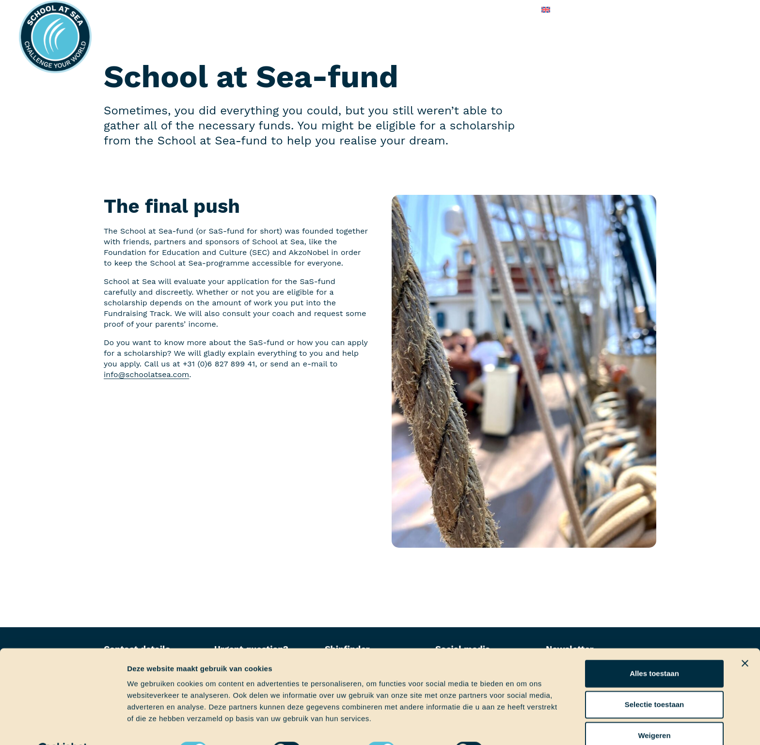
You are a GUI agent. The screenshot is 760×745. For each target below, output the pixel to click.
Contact (515, 9)
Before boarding (250, 9)
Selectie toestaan (654, 680)
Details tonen (524, 726)
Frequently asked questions (436, 9)
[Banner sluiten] (745, 639)
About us (355, 9)
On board (308, 9)
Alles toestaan (654, 649)
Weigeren (654, 711)
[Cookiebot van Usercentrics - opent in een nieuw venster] (62, 726)
